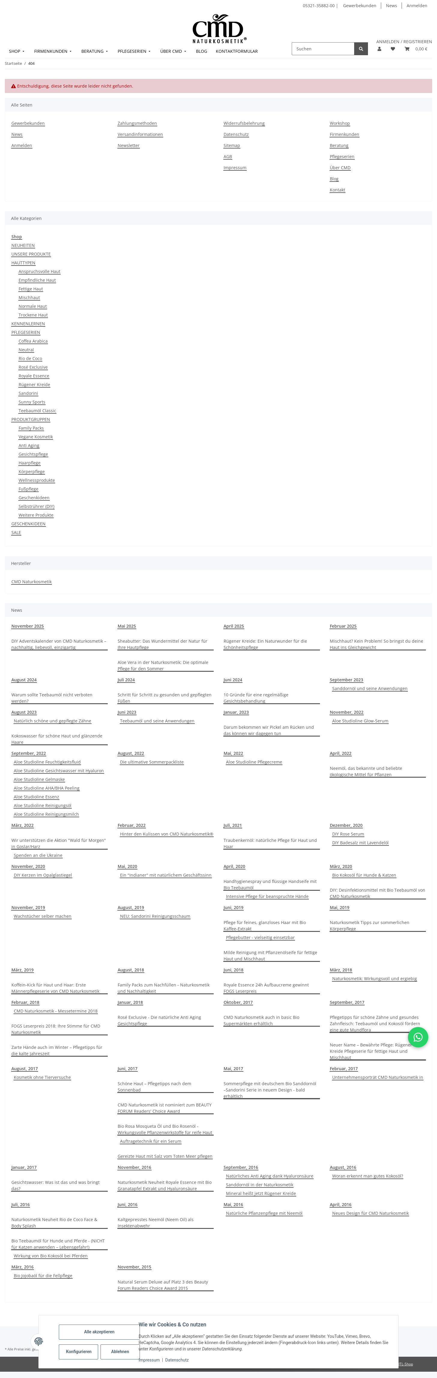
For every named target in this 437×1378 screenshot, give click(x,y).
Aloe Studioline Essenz (36, 797)
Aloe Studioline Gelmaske (39, 779)
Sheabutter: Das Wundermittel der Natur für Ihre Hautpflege (162, 644)
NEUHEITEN (23, 245)
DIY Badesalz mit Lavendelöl (360, 842)
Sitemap (232, 145)
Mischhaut (29, 297)
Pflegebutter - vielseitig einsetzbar (260, 937)
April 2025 (234, 626)
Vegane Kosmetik (36, 437)
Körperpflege (32, 471)
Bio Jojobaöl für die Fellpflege (43, 1275)
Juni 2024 (233, 680)
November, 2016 (134, 1167)
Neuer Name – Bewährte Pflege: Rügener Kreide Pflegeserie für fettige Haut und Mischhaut (371, 1051)
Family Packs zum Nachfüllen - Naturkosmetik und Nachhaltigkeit (163, 988)
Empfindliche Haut (37, 280)
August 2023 (24, 712)
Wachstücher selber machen (42, 916)
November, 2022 (346, 712)
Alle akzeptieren (99, 1331)
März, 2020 (341, 866)
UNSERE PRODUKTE (31, 254)
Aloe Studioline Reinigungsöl (42, 805)
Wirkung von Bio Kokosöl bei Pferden (51, 1256)
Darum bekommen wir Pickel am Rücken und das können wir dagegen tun (269, 730)
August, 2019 (131, 907)
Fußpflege (28, 489)
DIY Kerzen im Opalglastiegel (43, 875)
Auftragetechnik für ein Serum (150, 1141)
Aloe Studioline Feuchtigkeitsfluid (47, 762)
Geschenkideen (34, 497)
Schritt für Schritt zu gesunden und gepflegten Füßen (165, 698)
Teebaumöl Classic (37, 410)
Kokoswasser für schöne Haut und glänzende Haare (56, 739)
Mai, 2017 (233, 1068)
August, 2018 (131, 970)
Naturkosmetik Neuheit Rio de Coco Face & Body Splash (54, 1223)
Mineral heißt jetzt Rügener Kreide (261, 1193)
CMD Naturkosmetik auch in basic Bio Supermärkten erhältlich (261, 1020)
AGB (228, 156)
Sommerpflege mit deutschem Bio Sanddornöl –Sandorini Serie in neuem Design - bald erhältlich (270, 1090)
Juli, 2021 (233, 825)
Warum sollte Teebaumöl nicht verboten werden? (51, 698)
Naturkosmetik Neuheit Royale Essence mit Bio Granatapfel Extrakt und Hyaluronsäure (165, 1185)
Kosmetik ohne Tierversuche (42, 1077)
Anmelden (417, 5)
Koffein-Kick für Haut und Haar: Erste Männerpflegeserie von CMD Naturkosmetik (55, 988)
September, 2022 (28, 753)
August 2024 (24, 680)
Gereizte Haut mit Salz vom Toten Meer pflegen (165, 1156)
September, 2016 (241, 1167)
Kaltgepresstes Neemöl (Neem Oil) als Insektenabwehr (156, 1223)
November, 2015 (134, 1267)
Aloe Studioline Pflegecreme (254, 762)
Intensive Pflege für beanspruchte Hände (267, 896)
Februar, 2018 (25, 1002)
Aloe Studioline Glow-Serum (360, 721)
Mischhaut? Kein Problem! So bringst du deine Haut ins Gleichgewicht (376, 644)
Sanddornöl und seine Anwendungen (370, 688)
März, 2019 (22, 970)
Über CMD (340, 167)
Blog (334, 179)
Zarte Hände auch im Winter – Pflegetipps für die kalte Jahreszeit (56, 1050)
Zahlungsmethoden (137, 123)
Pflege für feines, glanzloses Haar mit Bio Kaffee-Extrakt (265, 926)
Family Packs (31, 428)
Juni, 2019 (233, 907)
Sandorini (28, 393)
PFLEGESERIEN (25, 332)
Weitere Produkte (36, 515)
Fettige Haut (31, 289)
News (391, 5)
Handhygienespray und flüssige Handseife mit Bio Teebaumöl (270, 884)
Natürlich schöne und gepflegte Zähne (52, 721)
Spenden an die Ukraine (38, 855)
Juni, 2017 (127, 1068)
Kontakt (337, 190)
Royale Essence (34, 376)
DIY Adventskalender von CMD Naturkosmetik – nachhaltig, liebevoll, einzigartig (58, 644)
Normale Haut (33, 306)
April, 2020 (234, 866)
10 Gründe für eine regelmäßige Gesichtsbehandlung (256, 698)
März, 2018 (341, 970)
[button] (379, 48)
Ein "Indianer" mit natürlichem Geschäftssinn (166, 875)
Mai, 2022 (233, 753)
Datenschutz (177, 1360)
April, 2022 (340, 753)
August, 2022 (131, 753)
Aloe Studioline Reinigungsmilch (46, 814)
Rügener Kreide (34, 384)
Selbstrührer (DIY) (36, 506)
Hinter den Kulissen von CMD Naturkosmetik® (166, 834)
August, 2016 (343, 1167)
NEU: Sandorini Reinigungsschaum (155, 916)
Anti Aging (29, 445)
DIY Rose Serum (348, 834)
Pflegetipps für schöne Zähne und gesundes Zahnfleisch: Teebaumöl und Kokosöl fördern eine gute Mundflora (375, 1023)
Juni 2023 (127, 712)
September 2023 (346, 680)
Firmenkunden (344, 134)
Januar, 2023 (236, 712)
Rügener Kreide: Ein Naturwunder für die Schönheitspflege (265, 644)
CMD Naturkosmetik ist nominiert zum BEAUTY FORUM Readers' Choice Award (165, 1108)
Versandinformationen (140, 134)
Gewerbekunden (359, 5)
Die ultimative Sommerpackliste (152, 762)
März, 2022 (22, 825)
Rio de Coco (30, 358)
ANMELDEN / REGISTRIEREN (404, 41)
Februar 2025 (343, 626)
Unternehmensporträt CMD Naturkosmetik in (377, 1077)
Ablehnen (120, 1351)
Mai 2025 (127, 626)
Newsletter (129, 145)
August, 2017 (24, 1068)
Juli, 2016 (20, 1204)
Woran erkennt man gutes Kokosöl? (367, 1176)
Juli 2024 (126, 680)
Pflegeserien (342, 156)
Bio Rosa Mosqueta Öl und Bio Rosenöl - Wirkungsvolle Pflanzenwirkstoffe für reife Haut (165, 1129)
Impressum (149, 1360)
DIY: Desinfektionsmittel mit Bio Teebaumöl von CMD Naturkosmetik (377, 893)
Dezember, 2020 (346, 825)
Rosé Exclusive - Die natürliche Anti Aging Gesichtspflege (159, 1020)
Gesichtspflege (33, 454)
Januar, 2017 (24, 1167)
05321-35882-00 (319, 5)
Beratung (339, 145)
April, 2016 (340, 1204)
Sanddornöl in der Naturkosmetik (259, 1184)
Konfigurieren (79, 1351)
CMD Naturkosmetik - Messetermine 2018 (56, 1011)
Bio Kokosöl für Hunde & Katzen (364, 875)
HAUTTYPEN (23, 263)
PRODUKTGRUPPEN (30, 419)
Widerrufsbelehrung (244, 123)
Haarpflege (30, 463)
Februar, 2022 (132, 825)
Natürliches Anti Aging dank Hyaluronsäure (269, 1176)
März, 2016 (22, 1267)
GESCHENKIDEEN (28, 524)
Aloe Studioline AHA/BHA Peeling (47, 788)
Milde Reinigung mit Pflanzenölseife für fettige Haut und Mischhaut (270, 956)
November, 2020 (28, 866)
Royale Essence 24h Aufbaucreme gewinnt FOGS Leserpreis (266, 988)
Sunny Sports (32, 402)
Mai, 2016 (233, 1204)
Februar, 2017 (344, 1068)
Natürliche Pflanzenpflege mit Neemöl (264, 1213)
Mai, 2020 (127, 866)
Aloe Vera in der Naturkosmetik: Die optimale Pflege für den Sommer (163, 665)
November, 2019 (28, 907)
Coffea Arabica (33, 341)
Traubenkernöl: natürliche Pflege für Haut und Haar (270, 843)
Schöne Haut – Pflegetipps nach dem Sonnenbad (154, 1087)
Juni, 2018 (233, 970)
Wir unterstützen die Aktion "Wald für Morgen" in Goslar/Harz (58, 843)
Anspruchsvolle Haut (39, 271)
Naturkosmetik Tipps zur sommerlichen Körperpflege (369, 926)
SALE (16, 532)
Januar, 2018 (130, 1002)
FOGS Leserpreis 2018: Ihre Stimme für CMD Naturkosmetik (55, 1029)
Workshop (340, 123)
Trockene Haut (33, 315)
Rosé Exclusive (33, 367)
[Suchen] (323, 48)
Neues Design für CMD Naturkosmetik (370, 1213)
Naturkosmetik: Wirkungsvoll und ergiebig (374, 978)
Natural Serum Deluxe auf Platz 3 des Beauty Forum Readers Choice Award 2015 (163, 1285)
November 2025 (27, 626)
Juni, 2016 (127, 1204)
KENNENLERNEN (28, 323)
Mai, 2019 (339, 907)
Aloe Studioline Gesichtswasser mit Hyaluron (59, 770)
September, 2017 (347, 1002)
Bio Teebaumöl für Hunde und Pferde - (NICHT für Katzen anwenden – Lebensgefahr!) (58, 1244)
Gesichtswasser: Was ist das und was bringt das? (55, 1185)
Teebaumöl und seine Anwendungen (157, 721)
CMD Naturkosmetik (31, 581)
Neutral (26, 350)
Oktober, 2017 (238, 1002)
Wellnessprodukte (37, 480)
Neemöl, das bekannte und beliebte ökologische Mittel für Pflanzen (366, 771)
